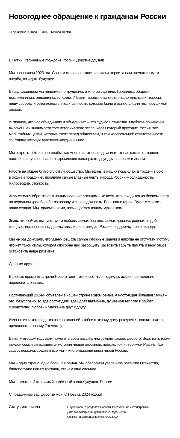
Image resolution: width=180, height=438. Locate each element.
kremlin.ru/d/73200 (106, 416)
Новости (105, 407)
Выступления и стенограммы (130, 407)
